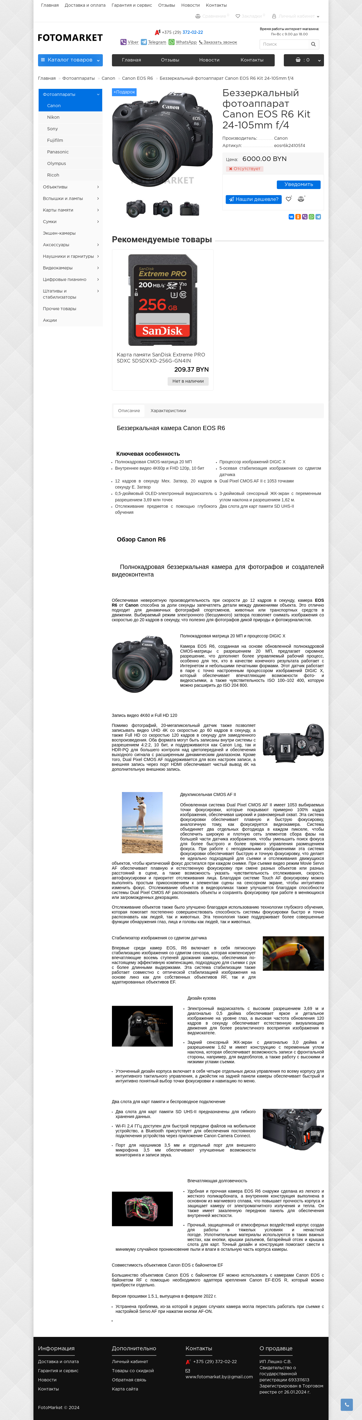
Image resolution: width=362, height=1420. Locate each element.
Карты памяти (58, 210)
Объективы (55, 187)
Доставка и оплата (85, 5)
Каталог (70, 58)
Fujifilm (55, 140)
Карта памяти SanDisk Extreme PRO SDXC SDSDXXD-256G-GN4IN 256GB (161, 361)
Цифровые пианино (64, 280)
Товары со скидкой (133, 1371)
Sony (52, 129)
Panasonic (58, 152)
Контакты (216, 5)
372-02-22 (182, 32)
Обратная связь (129, 1380)
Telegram (157, 42)
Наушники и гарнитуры (68, 256)
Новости (190, 5)
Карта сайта (125, 1389)
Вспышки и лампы (63, 199)
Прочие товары (59, 309)
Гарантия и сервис (132, 5)
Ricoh (53, 175)
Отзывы (166, 5)
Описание (129, 411)
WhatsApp (186, 42)
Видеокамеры (58, 268)
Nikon (53, 117)
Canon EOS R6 (137, 78)
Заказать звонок (219, 42)
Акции (50, 320)
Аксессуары (56, 245)
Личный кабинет (130, 1362)
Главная (50, 5)
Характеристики (168, 411)
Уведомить (298, 184)
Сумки (50, 222)
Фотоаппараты (78, 78)
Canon (108, 78)
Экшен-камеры (59, 233)
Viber (133, 42)
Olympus (56, 164)
